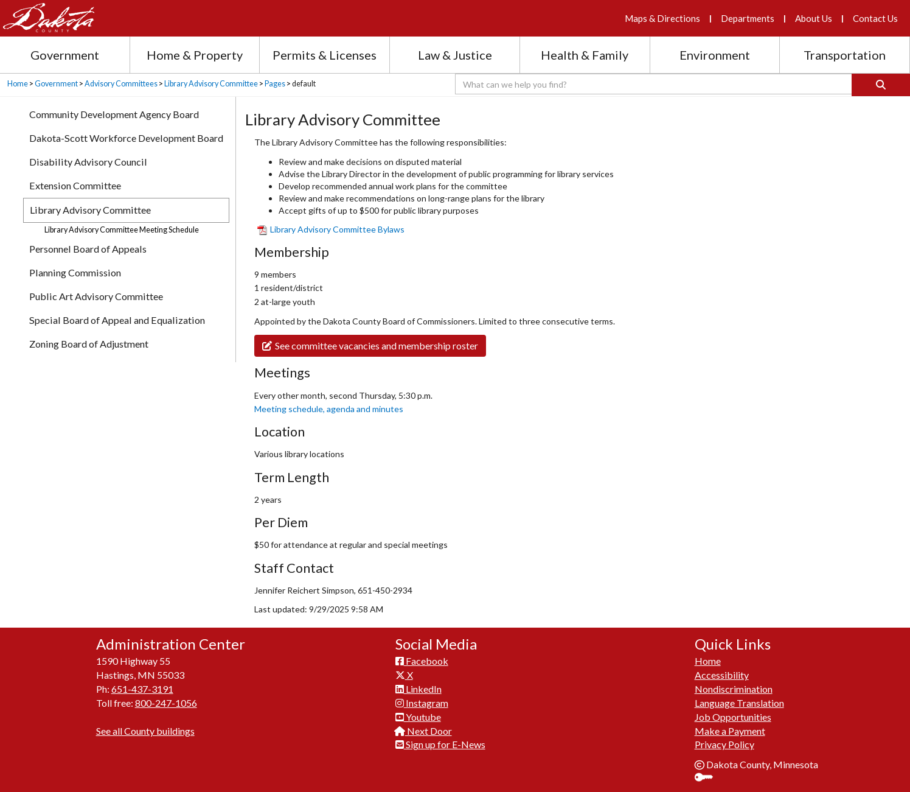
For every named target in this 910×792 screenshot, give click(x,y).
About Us (813, 18)
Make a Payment (730, 731)
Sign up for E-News (440, 744)
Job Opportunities (733, 717)
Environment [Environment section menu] (714, 54)
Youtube (418, 717)
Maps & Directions (662, 18)
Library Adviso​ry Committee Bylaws (331, 229)
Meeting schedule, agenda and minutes (328, 409)
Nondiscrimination (734, 689)
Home (17, 83)
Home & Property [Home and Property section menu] (195, 54)
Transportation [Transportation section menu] (845, 54)
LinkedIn (418, 689)
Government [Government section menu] (64, 54)
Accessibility (722, 675)
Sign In (708, 778)
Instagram (421, 703)
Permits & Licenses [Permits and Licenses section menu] (325, 54)
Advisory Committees (121, 83)
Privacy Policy (724, 744)
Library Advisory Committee (211, 83)
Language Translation (739, 703)
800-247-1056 (166, 703)
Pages (275, 83)
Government (56, 83)
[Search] (881, 85)
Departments (747, 18)
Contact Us (875, 18)
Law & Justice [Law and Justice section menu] (455, 54)
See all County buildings (145, 731)
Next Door (423, 731)
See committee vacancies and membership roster (370, 345)
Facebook (421, 661)
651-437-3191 (142, 689)
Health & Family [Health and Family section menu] (584, 54)
